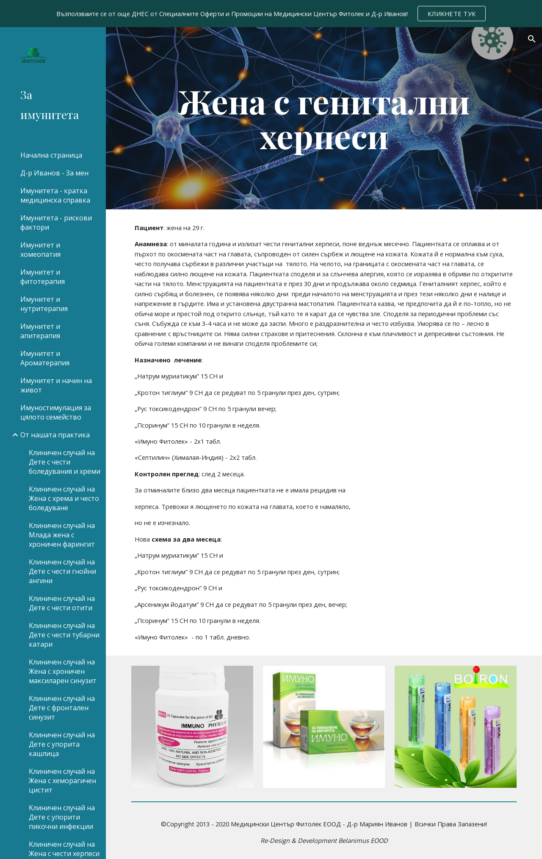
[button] (532, 39)
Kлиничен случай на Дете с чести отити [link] (62, 603)
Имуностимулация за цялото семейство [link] (55, 412)
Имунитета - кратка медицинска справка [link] (55, 195)
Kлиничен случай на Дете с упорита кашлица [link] (62, 744)
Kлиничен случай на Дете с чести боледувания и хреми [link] (64, 462)
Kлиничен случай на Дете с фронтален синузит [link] (62, 708)
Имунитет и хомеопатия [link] (40, 249)
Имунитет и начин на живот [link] (56, 385)
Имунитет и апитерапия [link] (40, 331)
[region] (271, 13)
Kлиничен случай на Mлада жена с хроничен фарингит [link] (62, 535)
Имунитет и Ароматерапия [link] (44, 358)
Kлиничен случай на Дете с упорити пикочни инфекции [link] (62, 817)
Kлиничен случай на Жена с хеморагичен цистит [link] (62, 781)
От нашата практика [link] (55, 434)
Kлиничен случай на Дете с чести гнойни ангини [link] (62, 571)
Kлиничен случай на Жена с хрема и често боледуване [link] (64, 498)
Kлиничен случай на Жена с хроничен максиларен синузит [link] (63, 671)
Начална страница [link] (51, 155)
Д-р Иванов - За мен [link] (54, 173)
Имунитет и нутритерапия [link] (44, 304)
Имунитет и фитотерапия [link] (42, 276)
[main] (324, 118)
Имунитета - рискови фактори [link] (56, 222)
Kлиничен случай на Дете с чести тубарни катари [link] (64, 635)
